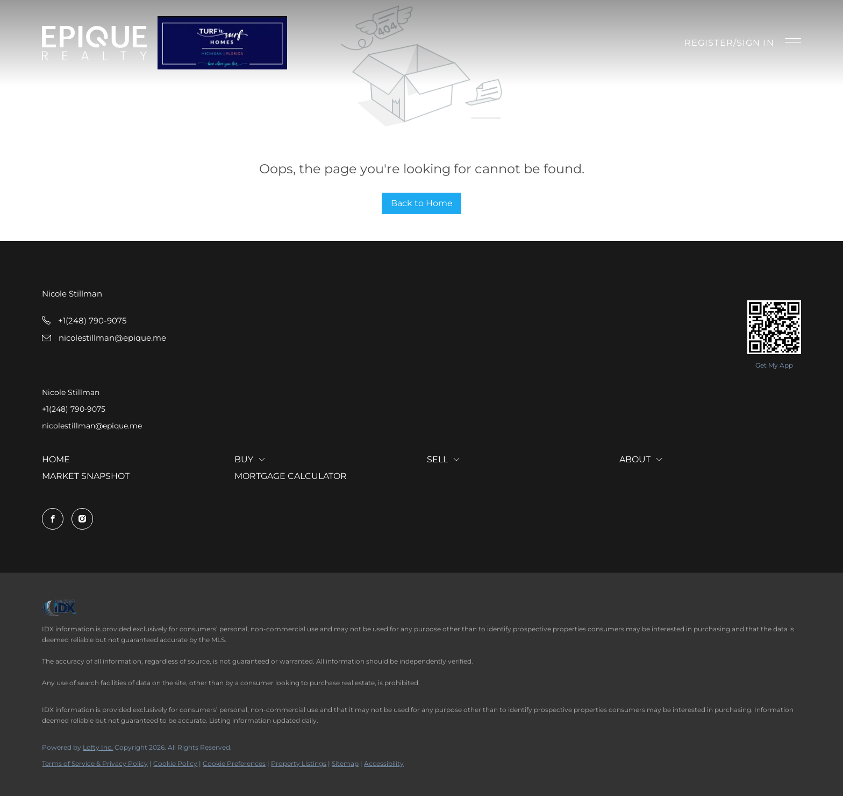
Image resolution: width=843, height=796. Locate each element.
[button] (94, 43)
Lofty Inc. (98, 747)
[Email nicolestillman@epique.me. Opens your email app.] (104, 338)
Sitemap (345, 763)
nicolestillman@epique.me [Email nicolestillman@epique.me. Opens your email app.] (92, 426)
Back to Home (422, 203)
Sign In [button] (755, 43)
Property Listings (298, 763)
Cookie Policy (175, 763)
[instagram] (82, 519)
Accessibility (384, 763)
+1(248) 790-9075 (73, 409)
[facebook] (52, 519)
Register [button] (708, 43)
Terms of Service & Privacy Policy (95, 763)
